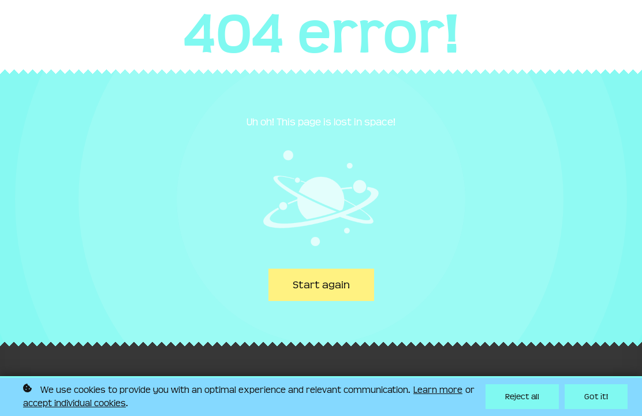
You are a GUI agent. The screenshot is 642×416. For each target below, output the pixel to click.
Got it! (596, 397)
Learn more (437, 390)
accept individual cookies (74, 403)
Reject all (522, 397)
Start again (321, 284)
